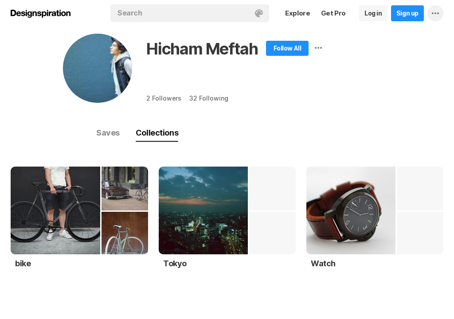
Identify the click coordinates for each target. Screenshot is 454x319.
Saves (108, 132)
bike (23, 263)
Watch (323, 263)
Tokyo (175, 263)
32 (208, 98)
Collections (157, 132)
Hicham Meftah (202, 48)
